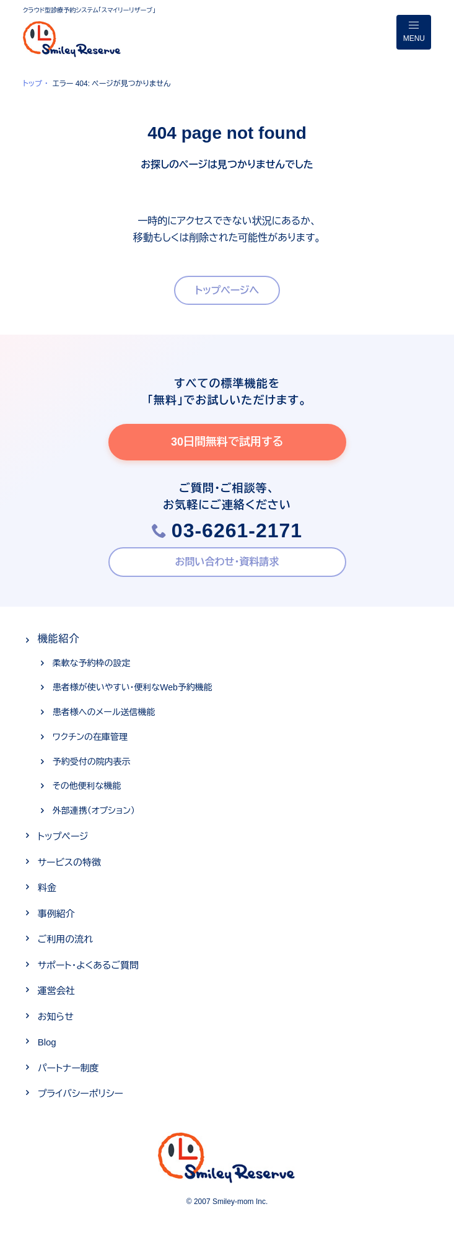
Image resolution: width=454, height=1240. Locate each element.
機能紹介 (59, 638)
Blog (47, 1042)
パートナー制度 (68, 1068)
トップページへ (227, 290)
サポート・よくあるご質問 (88, 965)
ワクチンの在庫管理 (90, 737)
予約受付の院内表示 (92, 762)
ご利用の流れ (65, 939)
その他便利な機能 (87, 786)
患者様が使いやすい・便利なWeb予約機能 (132, 687)
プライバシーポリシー (80, 1093)
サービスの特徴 (69, 862)
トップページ (63, 836)
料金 (47, 887)
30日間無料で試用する (227, 442)
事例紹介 (56, 913)
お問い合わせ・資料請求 (227, 561)
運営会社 (56, 990)
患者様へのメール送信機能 (104, 712)
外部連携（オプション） (94, 811)
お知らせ (56, 1016)
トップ (32, 83)
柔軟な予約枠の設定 (92, 663)
